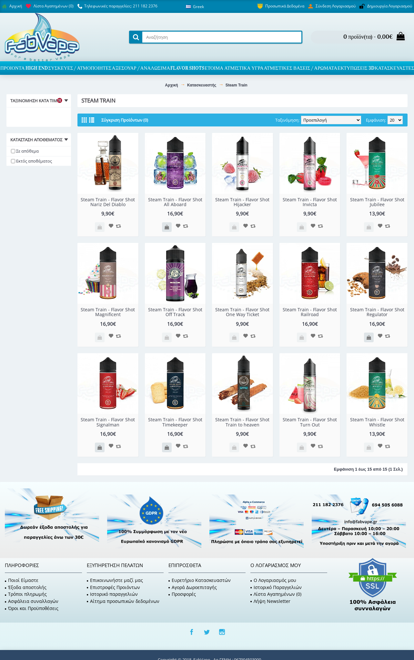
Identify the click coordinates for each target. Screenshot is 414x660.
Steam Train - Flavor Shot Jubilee (377, 201)
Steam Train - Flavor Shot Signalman (108, 421)
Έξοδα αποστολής (25, 587)
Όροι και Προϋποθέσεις (31, 608)
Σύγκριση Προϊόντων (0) (124, 120)
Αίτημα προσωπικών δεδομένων (123, 601)
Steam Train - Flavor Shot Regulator (377, 311)
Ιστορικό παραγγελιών (112, 594)
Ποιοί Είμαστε (21, 580)
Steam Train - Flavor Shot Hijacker (242, 201)
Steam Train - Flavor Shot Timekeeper (175, 421)
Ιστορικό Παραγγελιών (276, 587)
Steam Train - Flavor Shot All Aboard (175, 201)
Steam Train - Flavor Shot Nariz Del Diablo (108, 201)
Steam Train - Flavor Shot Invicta (310, 201)
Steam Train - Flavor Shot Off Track (175, 311)
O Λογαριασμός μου (273, 580)
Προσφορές (182, 594)
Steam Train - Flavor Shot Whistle (377, 421)
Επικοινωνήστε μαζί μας (115, 580)
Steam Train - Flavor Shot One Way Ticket (242, 311)
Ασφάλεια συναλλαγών (31, 601)
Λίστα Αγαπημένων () (275, 594)
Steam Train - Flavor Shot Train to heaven (242, 421)
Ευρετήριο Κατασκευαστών (199, 580)
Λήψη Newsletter (270, 601)
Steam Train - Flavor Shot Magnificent (108, 311)
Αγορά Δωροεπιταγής (192, 587)
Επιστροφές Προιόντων (113, 587)
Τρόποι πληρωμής (26, 594)
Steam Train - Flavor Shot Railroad (310, 311)
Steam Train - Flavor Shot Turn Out (310, 421)
